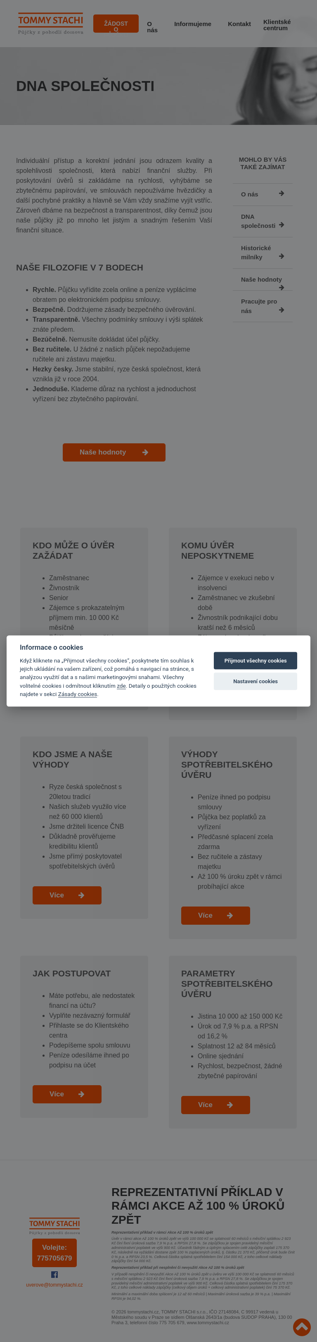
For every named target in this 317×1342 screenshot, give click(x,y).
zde (121, 685)
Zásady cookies (77, 694)
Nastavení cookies (255, 681)
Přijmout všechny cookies (256, 661)
